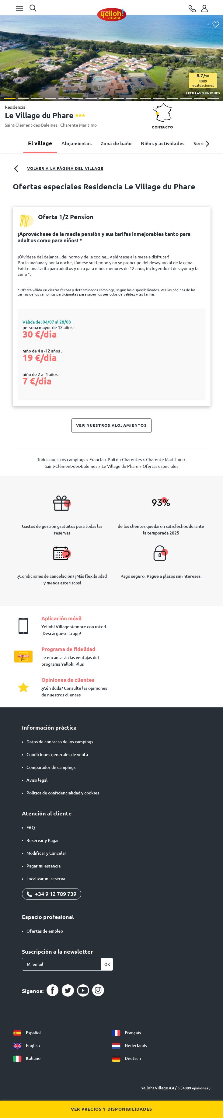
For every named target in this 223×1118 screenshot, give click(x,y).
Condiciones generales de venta (57, 754)
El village (40, 143)
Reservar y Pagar (42, 840)
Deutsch (126, 1058)
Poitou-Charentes (125, 459)
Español (27, 1032)
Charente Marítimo (78, 125)
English (26, 1045)
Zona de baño (116, 143)
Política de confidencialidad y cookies (62, 792)
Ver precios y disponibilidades (111, 1109)
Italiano (26, 1058)
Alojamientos (76, 143)
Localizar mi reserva (45, 878)
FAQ (30, 827)
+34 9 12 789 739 (51, 894)
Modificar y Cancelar (46, 853)
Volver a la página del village (58, 168)
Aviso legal (36, 780)
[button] (10, 98)
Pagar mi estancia (43, 866)
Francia (96, 459)
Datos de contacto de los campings (59, 741)
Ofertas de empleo (44, 931)
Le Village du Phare (120, 466)
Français (126, 1032)
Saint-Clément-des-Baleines (31, 125)
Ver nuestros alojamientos (111, 425)
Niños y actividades (162, 143)
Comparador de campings (50, 767)
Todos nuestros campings (61, 459)
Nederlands (129, 1045)
